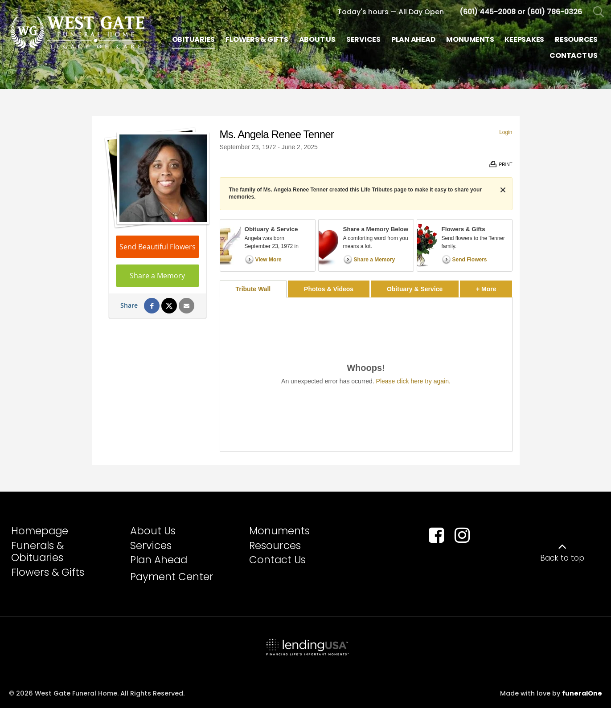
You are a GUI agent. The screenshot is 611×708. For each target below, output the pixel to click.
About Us (153, 531)
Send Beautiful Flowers (157, 247)
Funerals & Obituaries (37, 551)
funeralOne (582, 693)
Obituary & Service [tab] (415, 289)
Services (151, 545)
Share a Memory (157, 276)
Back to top (562, 558)
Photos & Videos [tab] (328, 289)
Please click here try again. (413, 381)
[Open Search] (598, 12)
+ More (494, 287)
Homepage (39, 531)
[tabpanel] (366, 374)
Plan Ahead (158, 560)
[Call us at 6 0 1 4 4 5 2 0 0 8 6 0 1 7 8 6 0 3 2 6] (520, 12)
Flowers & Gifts (47, 572)
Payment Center (171, 577)
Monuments (279, 531)
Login (505, 132)
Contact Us (277, 560)
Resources (275, 545)
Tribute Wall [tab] (253, 289)
